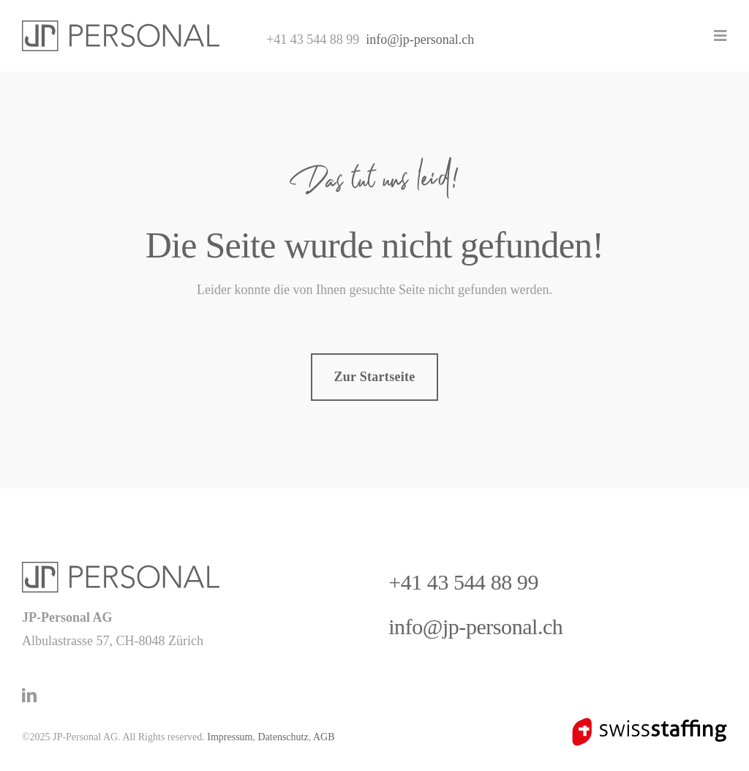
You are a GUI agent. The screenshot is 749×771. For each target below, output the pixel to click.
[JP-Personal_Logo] (120, 27)
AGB (324, 736)
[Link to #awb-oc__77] (720, 36)
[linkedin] (29, 695)
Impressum (229, 736)
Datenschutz (282, 736)
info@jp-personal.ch (420, 39)
